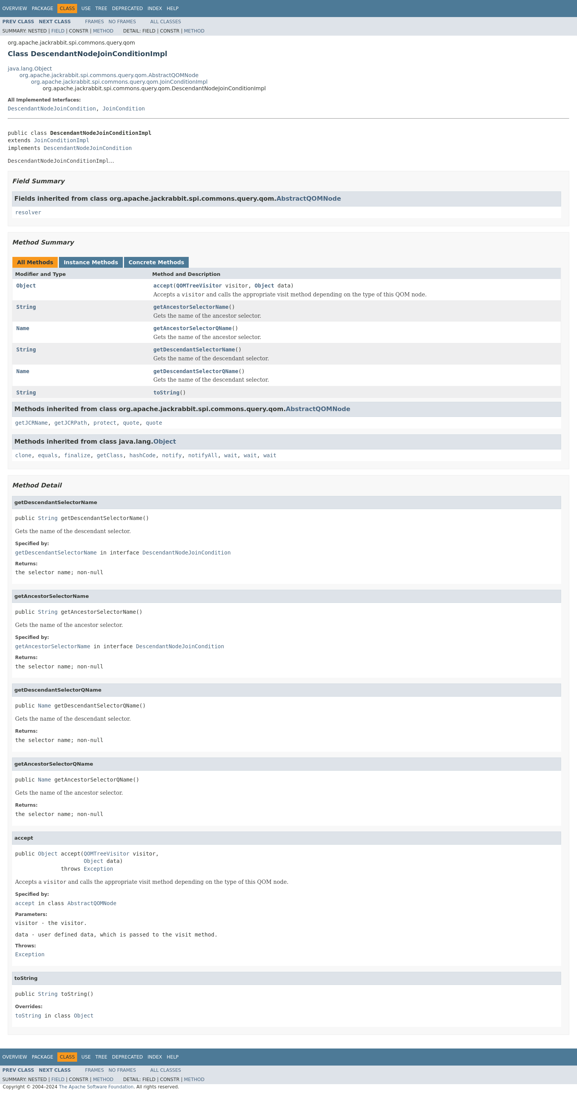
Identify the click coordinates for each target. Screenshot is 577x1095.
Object (26, 285)
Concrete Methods (156, 262)
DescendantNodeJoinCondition (52, 108)
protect (104, 423)
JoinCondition (123, 108)
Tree (101, 8)
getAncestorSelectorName (191, 307)
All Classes (165, 21)
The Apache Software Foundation (96, 1087)
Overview (14, 8)
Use (86, 8)
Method (103, 31)
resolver (28, 212)
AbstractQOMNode (308, 198)
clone (23, 455)
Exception (98, 869)
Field (57, 31)
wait (231, 455)
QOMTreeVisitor (199, 285)
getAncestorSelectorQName (192, 328)
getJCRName (31, 423)
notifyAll (203, 455)
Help (173, 8)
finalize (77, 455)
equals (48, 455)
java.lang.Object (30, 68)
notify (172, 455)
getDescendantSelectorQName (195, 371)
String (26, 307)
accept (163, 285)
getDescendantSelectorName (194, 349)
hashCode (142, 455)
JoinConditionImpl (61, 140)
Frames (94, 21)
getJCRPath (70, 423)
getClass (110, 455)
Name (22, 328)
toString (166, 392)
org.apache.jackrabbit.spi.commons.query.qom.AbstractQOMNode (108, 75)
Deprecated (127, 8)
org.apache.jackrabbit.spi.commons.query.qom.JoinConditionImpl (119, 82)
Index (155, 8)
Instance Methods (91, 262)
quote (131, 423)
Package (42, 8)
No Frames (122, 21)
